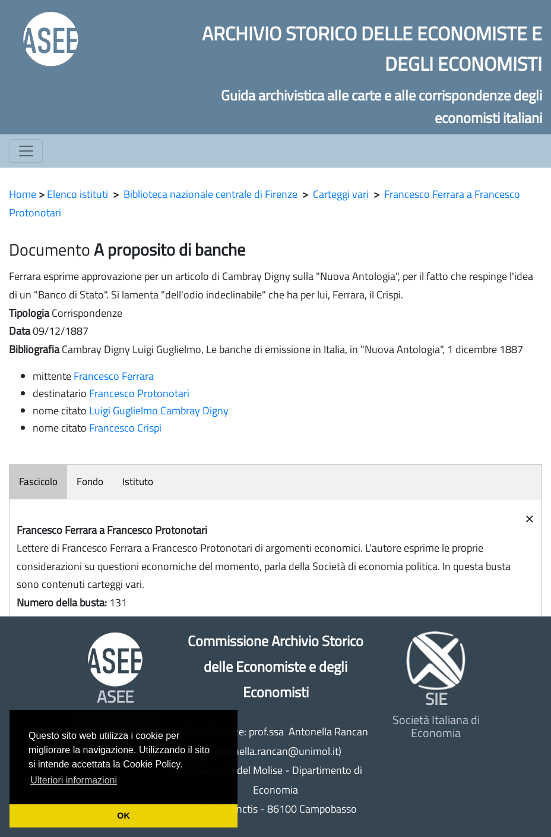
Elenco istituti (77, 194)
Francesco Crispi (125, 428)
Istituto (137, 481)
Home (22, 194)
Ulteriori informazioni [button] (73, 780)
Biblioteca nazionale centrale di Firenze (210, 194)
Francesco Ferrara (114, 376)
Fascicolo (38, 481)
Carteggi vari (341, 194)
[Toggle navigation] (26, 151)
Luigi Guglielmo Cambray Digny (159, 410)
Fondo (90, 481)
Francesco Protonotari (139, 393)
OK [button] (123, 815)
